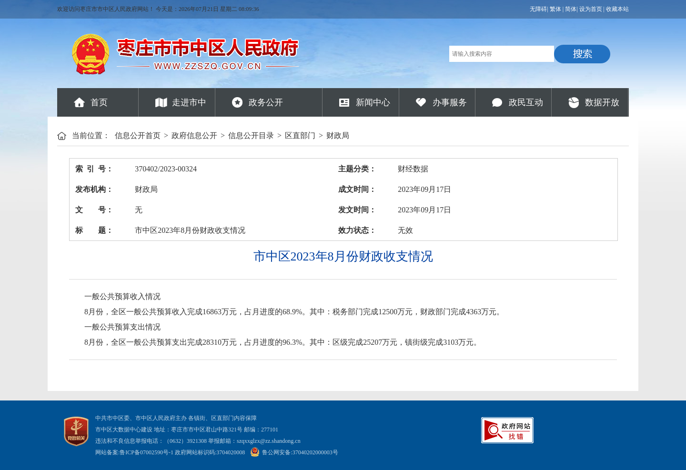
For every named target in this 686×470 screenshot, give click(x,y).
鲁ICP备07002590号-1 (146, 452)
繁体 (555, 9)
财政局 (337, 135)
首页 (99, 102)
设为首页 (590, 9)
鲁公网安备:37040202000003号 (294, 452)
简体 (570, 9)
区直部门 (300, 135)
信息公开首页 (138, 135)
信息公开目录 (251, 135)
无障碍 (538, 9)
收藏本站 (617, 9)
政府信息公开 (194, 135)
